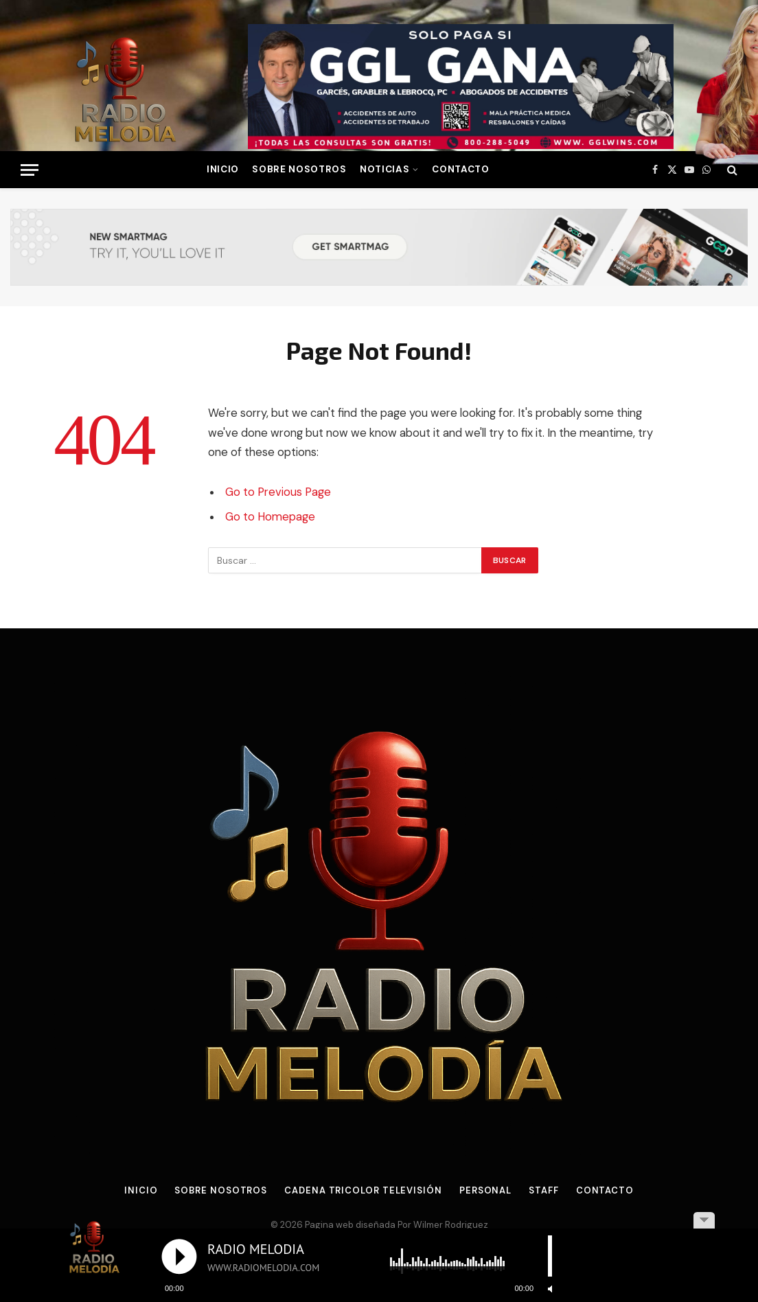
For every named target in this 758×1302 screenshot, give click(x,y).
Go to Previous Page (278, 492)
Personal (485, 1190)
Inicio (140, 1190)
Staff (544, 1190)
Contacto (460, 169)
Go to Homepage (270, 517)
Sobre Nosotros (299, 169)
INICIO (223, 169)
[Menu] (29, 170)
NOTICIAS (384, 169)
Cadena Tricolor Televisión (363, 1190)
